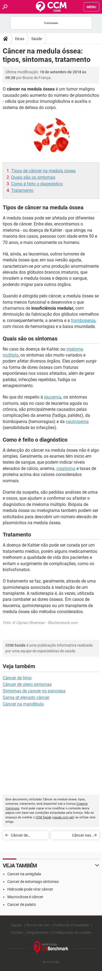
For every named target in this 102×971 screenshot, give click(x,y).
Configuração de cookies (71, 932)
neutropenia (77, 421)
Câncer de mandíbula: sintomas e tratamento (20, 836)
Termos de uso (37, 925)
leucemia (52, 397)
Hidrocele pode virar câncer (30, 889)
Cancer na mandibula (23, 704)
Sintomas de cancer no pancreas (34, 690)
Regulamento (37, 932)
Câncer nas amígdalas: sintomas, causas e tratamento (73, 836)
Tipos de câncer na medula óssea (43, 170)
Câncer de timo (17, 677)
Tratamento (22, 190)
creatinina (65, 468)
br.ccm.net (51, 962)
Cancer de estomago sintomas (33, 881)
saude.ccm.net (63, 817)
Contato (17, 932)
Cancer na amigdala (24, 874)
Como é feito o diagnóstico (37, 183)
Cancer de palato (21, 904)
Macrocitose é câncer (25, 897)
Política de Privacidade (71, 925)
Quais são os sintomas (33, 177)
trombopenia (83, 320)
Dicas (19, 39)
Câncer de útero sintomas (27, 684)
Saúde (36, 39)
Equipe (16, 925)
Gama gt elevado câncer (26, 697)
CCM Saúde (43, 817)
